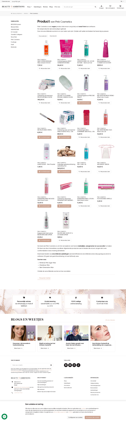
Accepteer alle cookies (92, 417)
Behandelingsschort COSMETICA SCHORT (104, 62)
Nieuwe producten (95, 392)
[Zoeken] (95, 7)
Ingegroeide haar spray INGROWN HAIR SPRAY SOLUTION (45, 234)
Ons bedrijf (93, 381)
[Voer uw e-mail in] (32, 365)
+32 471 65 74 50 (102, 304)
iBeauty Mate (15, 27)
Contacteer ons (94, 394)
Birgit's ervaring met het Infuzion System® (47, 344)
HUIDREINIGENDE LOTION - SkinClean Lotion (85, 199)
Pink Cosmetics (15, 39)
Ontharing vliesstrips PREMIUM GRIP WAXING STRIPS (65, 199)
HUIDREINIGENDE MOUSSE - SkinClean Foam (46, 199)
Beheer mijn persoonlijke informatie (46, 391)
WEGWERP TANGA (103, 164)
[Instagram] (74, 365)
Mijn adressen (41, 389)
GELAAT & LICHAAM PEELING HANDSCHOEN (65, 96)
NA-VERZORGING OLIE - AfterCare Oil (105, 130)
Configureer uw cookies (75, 417)
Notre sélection (68, 387)
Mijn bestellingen (41, 384)
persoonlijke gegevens (59, 412)
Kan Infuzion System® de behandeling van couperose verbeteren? (101, 344)
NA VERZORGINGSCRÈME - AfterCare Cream (106, 96)
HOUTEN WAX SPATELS (104, 198)
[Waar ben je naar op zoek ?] (80, 7)
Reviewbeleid (93, 387)
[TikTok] (78, 365)
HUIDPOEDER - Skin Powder (46, 164)
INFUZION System (16, 24)
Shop (65, 381)
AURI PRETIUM (15, 29)
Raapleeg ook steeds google (21, 387)
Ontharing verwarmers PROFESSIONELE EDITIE (45, 96)
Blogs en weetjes (27, 319)
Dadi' (12, 44)
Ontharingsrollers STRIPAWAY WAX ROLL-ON (85, 130)
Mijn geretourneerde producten (45, 387)
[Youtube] (70, 365)
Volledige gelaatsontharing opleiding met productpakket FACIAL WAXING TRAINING (66, 165)
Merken (26, 13)
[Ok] (51, 365)
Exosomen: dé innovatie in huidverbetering (21, 344)
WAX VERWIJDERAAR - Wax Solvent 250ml (44, 62)
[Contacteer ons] (6, 1)
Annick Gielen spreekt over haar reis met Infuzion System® (75, 344)
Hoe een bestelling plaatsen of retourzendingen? (45, 381)
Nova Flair (14, 37)
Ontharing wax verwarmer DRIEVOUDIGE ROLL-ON (66, 130)
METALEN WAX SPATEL (44, 130)
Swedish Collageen (16, 34)
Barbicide (13, 47)
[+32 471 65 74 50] (16, 1)
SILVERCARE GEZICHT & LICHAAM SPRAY (65, 234)
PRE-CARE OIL (81, 164)
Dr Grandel (14, 32)
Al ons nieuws (110, 320)
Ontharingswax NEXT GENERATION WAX (64, 62)
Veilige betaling (94, 383)
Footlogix (13, 42)
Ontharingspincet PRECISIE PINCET (86, 96)
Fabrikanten (15, 21)
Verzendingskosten (95, 385)
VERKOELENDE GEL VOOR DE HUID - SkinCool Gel (85, 62)
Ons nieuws (67, 385)
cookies (83, 408)
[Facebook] (66, 365)
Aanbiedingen (94, 390)
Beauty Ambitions (16, 13)
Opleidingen (67, 383)
